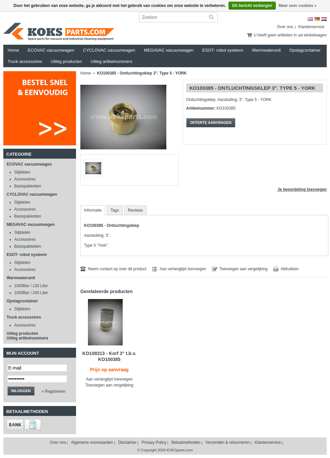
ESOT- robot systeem (222, 50)
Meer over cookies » (297, 5)
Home (13, 50)
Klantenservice (311, 27)
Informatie (93, 210)
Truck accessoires (25, 61)
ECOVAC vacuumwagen (51, 50)
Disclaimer (127, 442)
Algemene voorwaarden (92, 442)
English (310, 19)
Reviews (135, 210)
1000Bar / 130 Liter (31, 285)
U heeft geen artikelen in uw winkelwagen (290, 35)
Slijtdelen (22, 172)
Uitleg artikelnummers (111, 61)
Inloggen (21, 391)
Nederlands (324, 19)
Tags (114, 210)
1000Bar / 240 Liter (31, 292)
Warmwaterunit (266, 50)
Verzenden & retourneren (227, 442)
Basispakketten (27, 186)
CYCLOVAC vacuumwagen (109, 50)
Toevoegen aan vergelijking (244, 269)
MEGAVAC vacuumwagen (169, 50)
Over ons (285, 27)
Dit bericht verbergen (252, 5)
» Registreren (53, 391)
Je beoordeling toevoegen (302, 189)
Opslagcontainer (305, 50)
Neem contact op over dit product (117, 269)
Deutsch (317, 19)
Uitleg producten (66, 61)
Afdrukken (290, 269)
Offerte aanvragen (210, 123)
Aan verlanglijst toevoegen (183, 269)
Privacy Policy (154, 442)
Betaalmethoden (185, 442)
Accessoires (25, 179)
